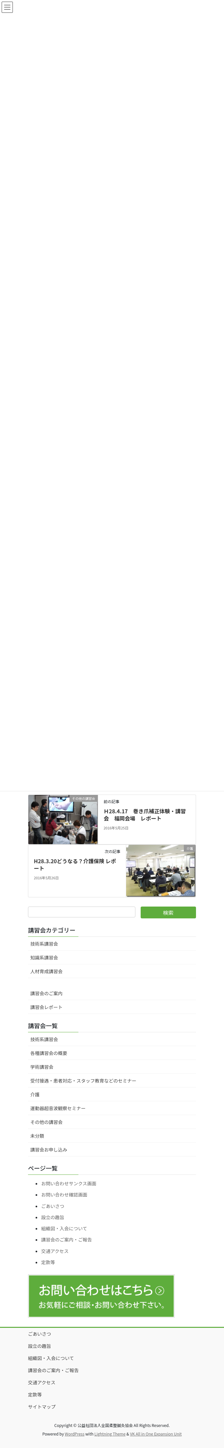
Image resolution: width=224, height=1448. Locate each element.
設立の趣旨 (52, 1217)
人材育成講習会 (46, 971)
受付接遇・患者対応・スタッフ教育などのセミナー (83, 1080)
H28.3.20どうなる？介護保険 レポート (75, 864)
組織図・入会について (64, 1228)
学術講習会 (41, 1067)
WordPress (75, 1434)
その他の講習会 (46, 1122)
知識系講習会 (44, 957)
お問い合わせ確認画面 (64, 1194)
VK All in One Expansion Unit (156, 1434)
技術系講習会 (44, 943)
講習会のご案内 (46, 993)
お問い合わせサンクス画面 (69, 1183)
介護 (35, 1094)
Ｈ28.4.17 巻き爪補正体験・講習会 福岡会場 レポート (144, 814)
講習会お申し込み (48, 1149)
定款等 (48, 1262)
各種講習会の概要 (48, 1053)
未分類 (37, 1135)
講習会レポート (46, 1007)
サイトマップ (42, 1406)
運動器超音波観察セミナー (58, 1108)
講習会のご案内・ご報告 (66, 1239)
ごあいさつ (52, 1206)
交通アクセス (55, 1251)
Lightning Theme (110, 1434)
